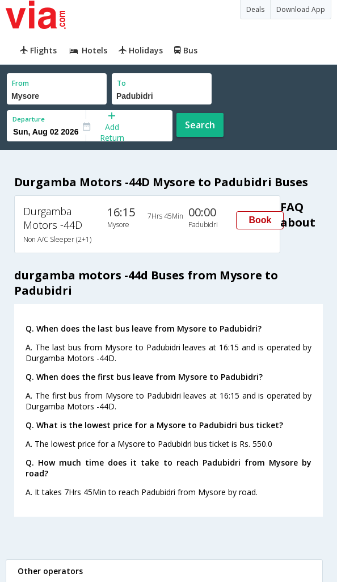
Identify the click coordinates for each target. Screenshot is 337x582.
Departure (28, 119)
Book (259, 220)
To (121, 83)
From (20, 83)
